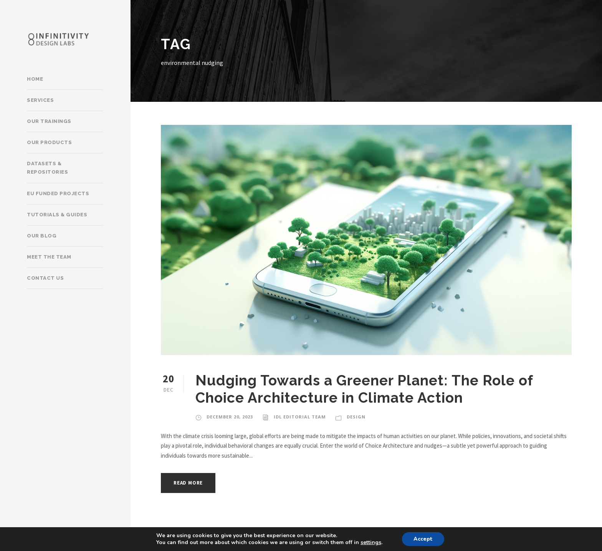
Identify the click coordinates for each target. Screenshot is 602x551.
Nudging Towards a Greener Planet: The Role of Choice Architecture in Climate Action (364, 389)
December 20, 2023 (230, 417)
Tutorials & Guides (57, 214)
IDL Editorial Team (300, 417)
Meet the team (49, 257)
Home (35, 79)
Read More (188, 483)
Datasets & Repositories (47, 168)
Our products (49, 142)
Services (40, 100)
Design (356, 417)
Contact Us (45, 278)
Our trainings (49, 121)
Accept (423, 539)
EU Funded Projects (58, 193)
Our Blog (41, 236)
